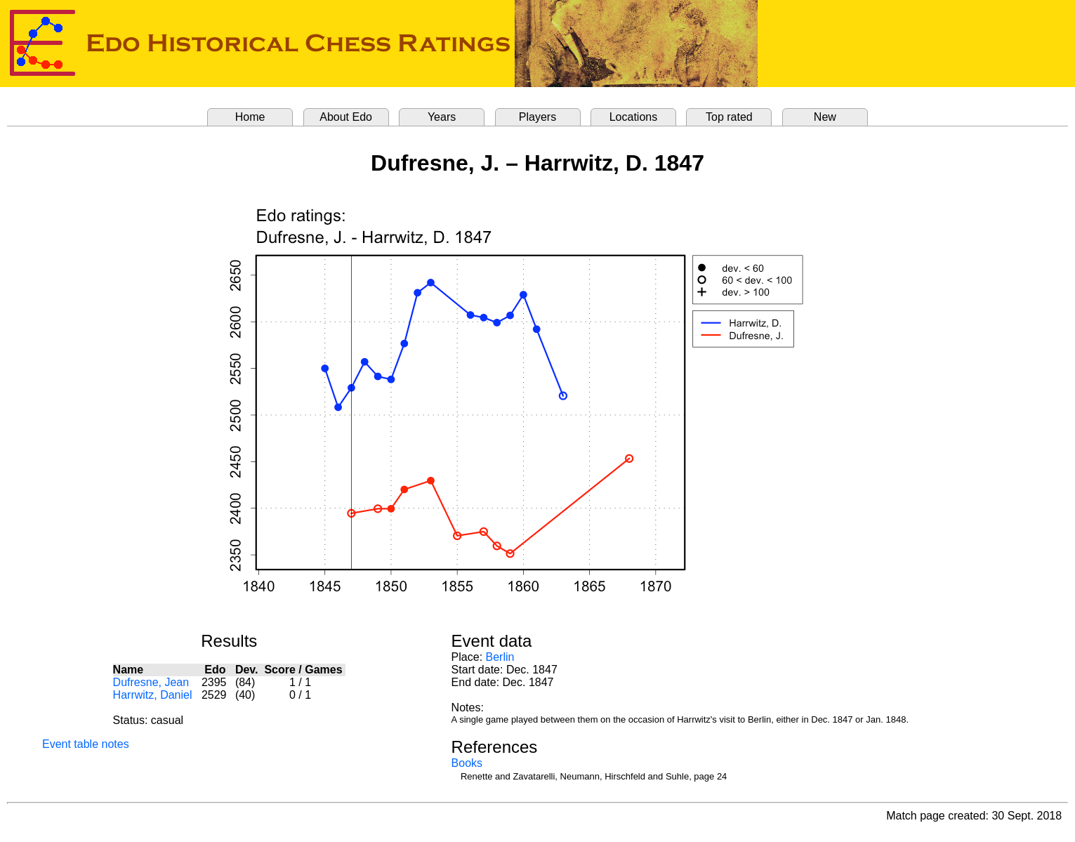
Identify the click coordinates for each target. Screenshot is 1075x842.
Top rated (729, 117)
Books (466, 763)
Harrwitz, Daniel (152, 695)
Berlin (500, 657)
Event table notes (85, 744)
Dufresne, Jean (151, 682)
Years (442, 117)
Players (537, 117)
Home (250, 117)
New (825, 117)
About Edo (345, 117)
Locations (633, 117)
